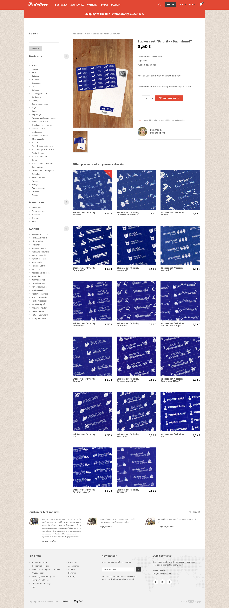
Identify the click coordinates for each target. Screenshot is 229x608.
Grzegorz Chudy (39, 318)
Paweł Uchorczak (39, 258)
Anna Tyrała (37, 262)
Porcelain (36, 214)
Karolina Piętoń (38, 304)
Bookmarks (37, 79)
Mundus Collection (40, 135)
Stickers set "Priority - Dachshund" (106, 34)
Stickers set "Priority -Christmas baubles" (128, 213)
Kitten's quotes (38, 128)
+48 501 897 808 (159, 570)
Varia (34, 221)
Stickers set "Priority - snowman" (85, 324)
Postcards (61, 4)
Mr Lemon (36, 244)
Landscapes (37, 132)
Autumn (35, 69)
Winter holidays (38, 188)
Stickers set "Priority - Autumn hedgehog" (128, 380)
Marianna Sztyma (39, 265)
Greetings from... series (42, 125)
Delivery (115, 4)
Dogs (34, 107)
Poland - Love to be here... (43, 146)
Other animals (38, 139)
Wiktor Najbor (38, 241)
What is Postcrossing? (41, 583)
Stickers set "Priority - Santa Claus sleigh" (172, 324)
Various (35, 181)
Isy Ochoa (36, 269)
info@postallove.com (162, 573)
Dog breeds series (40, 104)
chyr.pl (194, 601)
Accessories (77, 4)
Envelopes (36, 207)
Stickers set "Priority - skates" (85, 213)
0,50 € (108, 213)
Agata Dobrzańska (40, 234)
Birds (34, 72)
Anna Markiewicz (39, 248)
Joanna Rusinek (38, 279)
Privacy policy (38, 573)
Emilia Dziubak (38, 311)
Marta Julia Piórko (39, 237)
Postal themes (38, 153)
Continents (36, 97)
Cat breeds (36, 83)
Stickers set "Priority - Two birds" (128, 435)
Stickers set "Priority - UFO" (85, 435)
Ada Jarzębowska (39, 297)
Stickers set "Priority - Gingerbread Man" (172, 380)
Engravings (36, 114)
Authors (92, 4)
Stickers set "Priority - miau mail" (128, 269)
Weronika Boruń (38, 283)
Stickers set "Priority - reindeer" (128, 324)
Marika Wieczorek (39, 300)
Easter (34, 111)
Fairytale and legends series (44, 118)
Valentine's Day (38, 177)
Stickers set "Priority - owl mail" (172, 269)
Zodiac (35, 195)
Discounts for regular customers (46, 569)
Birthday (35, 76)
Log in (170, 4)
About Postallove (39, 562)
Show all (194, 512)
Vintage (35, 184)
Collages (35, 90)
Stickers (35, 218)
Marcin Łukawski (39, 255)
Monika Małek (37, 290)
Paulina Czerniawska (40, 251)
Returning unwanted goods (43, 576)
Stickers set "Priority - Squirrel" (85, 380)
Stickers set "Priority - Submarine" (85, 269)
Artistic (35, 65)
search (35, 48)
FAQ (33, 587)
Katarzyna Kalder (39, 307)
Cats (34, 86)
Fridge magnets (39, 211)
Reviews (104, 4)
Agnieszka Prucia (39, 286)
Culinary (35, 100)
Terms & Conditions (40, 580)
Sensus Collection (39, 156)
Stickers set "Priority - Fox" (172, 435)
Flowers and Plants (40, 121)
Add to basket (169, 98)
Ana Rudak (36, 276)
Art (33, 62)
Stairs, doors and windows (43, 163)
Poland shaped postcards (43, 149)
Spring (34, 160)
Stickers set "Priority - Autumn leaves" (85, 491)
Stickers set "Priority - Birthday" (128, 491)
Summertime (37, 167)
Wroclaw (35, 191)
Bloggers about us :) (40, 566)
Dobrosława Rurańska (41, 272)
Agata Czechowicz (40, 293)
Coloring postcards (40, 93)
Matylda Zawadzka (40, 314)
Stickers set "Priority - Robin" (172, 213)
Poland (35, 142)
